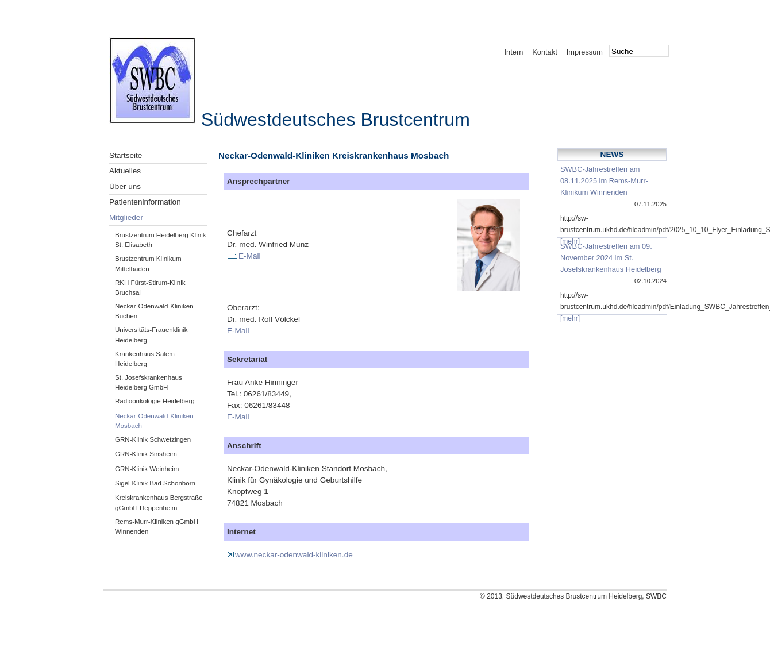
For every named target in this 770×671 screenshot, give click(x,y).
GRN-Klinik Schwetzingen (153, 439)
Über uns (125, 186)
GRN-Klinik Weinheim (147, 468)
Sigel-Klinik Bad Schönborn (155, 483)
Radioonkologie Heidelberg (155, 401)
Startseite (125, 155)
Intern (514, 52)
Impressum (585, 52)
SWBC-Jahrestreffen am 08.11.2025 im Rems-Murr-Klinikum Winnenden (604, 180)
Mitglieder (126, 217)
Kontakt (544, 52)
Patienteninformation (145, 202)
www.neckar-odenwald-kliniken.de (290, 554)
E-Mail (244, 256)
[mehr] (570, 241)
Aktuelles (125, 171)
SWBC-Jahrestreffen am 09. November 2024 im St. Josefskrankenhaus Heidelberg (610, 257)
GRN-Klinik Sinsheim (146, 453)
